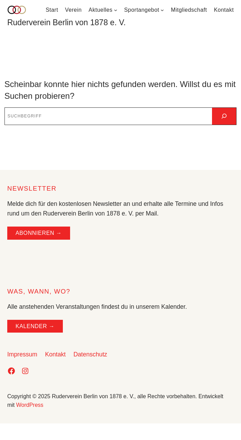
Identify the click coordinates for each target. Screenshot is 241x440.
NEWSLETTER (32, 188)
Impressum (22, 354)
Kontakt (55, 354)
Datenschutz (90, 354)
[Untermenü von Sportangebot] (162, 10)
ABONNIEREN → (39, 233)
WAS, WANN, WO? (38, 291)
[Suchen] (224, 116)
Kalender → (35, 326)
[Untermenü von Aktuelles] (115, 10)
